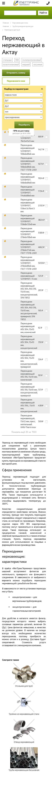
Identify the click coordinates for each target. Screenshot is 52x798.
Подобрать (24, 124)
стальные (7, 60)
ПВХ (17, 60)
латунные (37, 64)
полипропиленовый (31, 60)
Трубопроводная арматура (22, 26)
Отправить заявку (16, 72)
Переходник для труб (12, 30)
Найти (43, 12)
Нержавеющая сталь (20, 23)
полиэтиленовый (11, 64)
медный (26, 64)
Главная (6, 23)
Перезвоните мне (16, 81)
